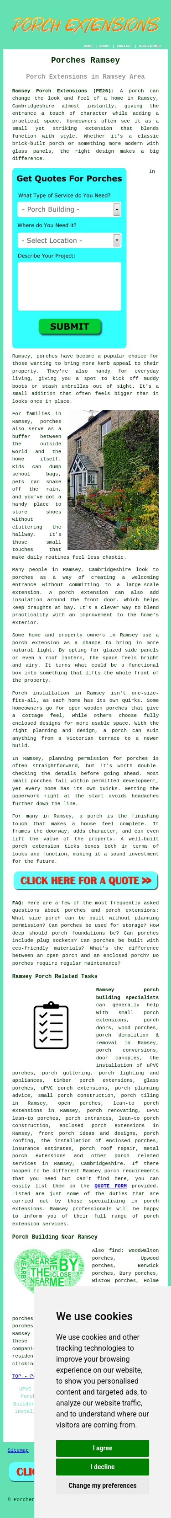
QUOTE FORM (110, 1186)
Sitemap (18, 1450)
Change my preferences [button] (102, 1485)
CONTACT (124, 46)
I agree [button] (102, 1448)
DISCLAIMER (150, 46)
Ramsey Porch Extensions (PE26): (63, 91)
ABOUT (104, 46)
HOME (88, 46)
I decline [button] (102, 1466)
